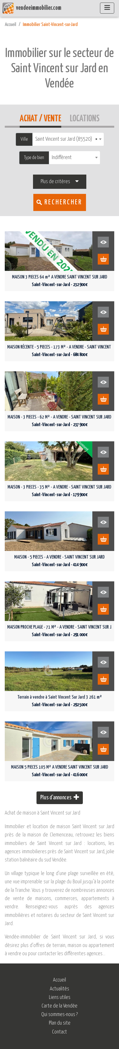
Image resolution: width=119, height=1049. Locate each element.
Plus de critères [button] (55, 181)
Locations (85, 117)
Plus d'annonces (59, 797)
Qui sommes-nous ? (59, 1014)
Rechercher (63, 202)
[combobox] (68, 139)
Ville (24, 139)
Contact (59, 1032)
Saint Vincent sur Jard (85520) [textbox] (66, 139)
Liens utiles (59, 997)
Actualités (59, 989)
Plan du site (59, 1023)
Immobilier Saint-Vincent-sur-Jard (50, 24)
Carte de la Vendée (59, 1006)
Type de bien (34, 157)
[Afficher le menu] (107, 8)
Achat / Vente (40, 117)
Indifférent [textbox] (62, 157)
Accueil (10, 24)
